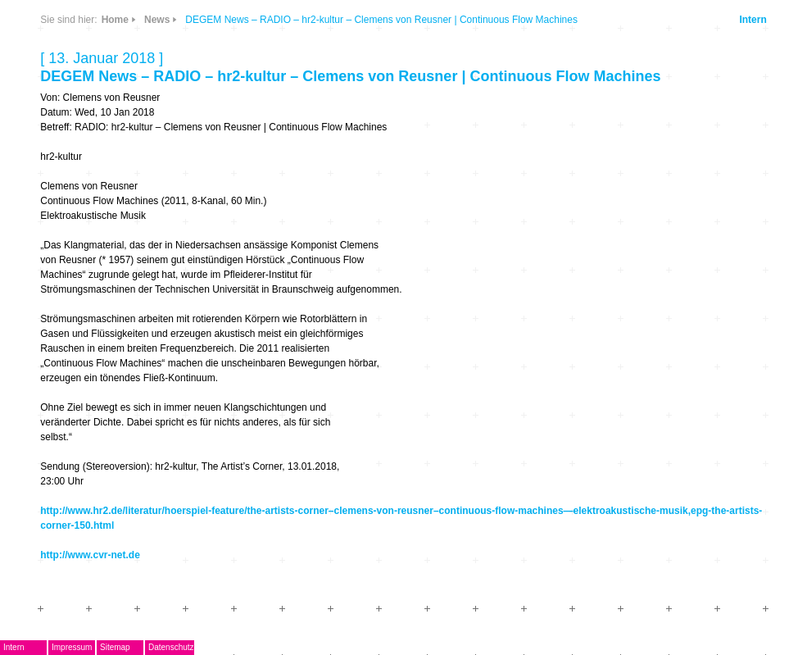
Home (115, 19)
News (157, 19)
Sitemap (115, 647)
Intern (752, 19)
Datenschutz (171, 647)
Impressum (72, 647)
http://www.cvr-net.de (90, 555)
